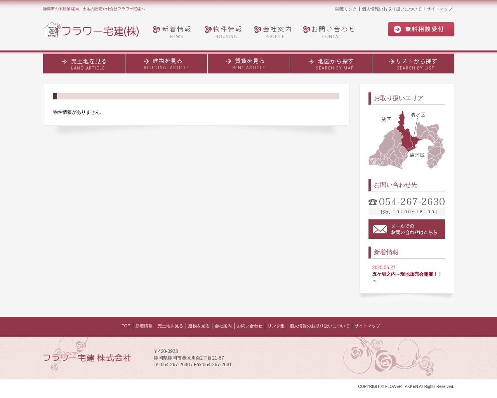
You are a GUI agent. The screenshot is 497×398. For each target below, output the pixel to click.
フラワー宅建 (95, 30)
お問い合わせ (331, 31)
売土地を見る (84, 63)
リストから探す (413, 63)
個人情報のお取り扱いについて (392, 9)
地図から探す (331, 63)
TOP (126, 325)
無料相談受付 (421, 29)
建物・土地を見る (166, 63)
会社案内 (274, 31)
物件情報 (223, 31)
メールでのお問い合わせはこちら (406, 229)
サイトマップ (439, 9)
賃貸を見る (249, 63)
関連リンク (346, 9)
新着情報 (173, 31)
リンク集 (276, 325)
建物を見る (199, 325)
